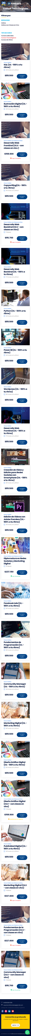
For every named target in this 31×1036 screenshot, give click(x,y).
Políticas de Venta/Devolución (18, 1034)
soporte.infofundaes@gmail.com (13, 1005)
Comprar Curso (22, 76)
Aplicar (15, 1025)
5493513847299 (7, 1002)
